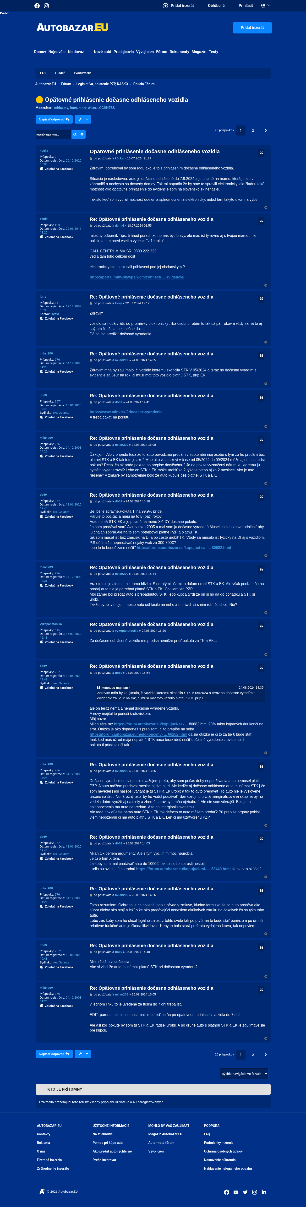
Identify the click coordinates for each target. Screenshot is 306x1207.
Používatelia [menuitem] (83, 73)
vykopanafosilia (51, 624)
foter (73, 108)
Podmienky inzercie (219, 1143)
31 (56, 302)
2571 (58, 401)
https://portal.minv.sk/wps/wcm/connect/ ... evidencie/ (137, 277)
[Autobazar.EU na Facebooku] (227, 1192)
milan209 (46, 353)
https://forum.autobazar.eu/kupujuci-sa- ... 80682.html (184, 548)
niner (83, 108)
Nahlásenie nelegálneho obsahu (228, 1168)
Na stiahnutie (103, 1134)
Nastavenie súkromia (220, 1160)
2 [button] (253, 130)
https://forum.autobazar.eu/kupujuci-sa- (149, 724)
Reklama (43, 1143)
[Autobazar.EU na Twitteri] (245, 1192)
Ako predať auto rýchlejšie (112, 1151)
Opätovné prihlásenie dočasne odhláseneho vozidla (116, 99)
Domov (40, 51)
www (55, 314)
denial (44, 219)
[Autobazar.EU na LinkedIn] (264, 1191)
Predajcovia (124, 51)
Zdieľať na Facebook (56, 168)
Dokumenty (179, 51)
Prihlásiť (246, 5)
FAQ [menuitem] (43, 73)
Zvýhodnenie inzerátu (53, 1168)
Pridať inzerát (252, 27)
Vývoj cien (145, 51)
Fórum (161, 51)
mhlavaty (61, 108)
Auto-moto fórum (161, 1143)
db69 (43, 395)
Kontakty (43, 1134)
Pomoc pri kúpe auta (108, 1143)
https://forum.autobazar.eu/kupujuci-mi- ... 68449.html (183, 869)
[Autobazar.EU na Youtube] (236, 1192)
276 (57, 359)
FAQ (207, 1134)
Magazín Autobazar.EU (165, 1134)
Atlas (92, 108)
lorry (43, 296)
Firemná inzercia (49, 1160)
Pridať (4, 13)
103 (57, 225)
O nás (41, 1151)
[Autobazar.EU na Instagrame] (46, 5)
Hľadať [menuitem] (60, 73)
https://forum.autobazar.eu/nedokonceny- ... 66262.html (138, 734)
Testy (213, 51)
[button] (266, 130)
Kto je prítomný (65, 1089)
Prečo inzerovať (104, 1160)
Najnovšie (57, 51)
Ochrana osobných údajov (223, 1151)
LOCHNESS (106, 108)
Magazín (199, 51)
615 (57, 630)
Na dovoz (76, 51)
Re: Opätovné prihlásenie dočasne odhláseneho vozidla (151, 219)
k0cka (44, 150)
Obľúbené (216, 5)
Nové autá (98, 51)
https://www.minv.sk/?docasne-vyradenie (126, 412)
